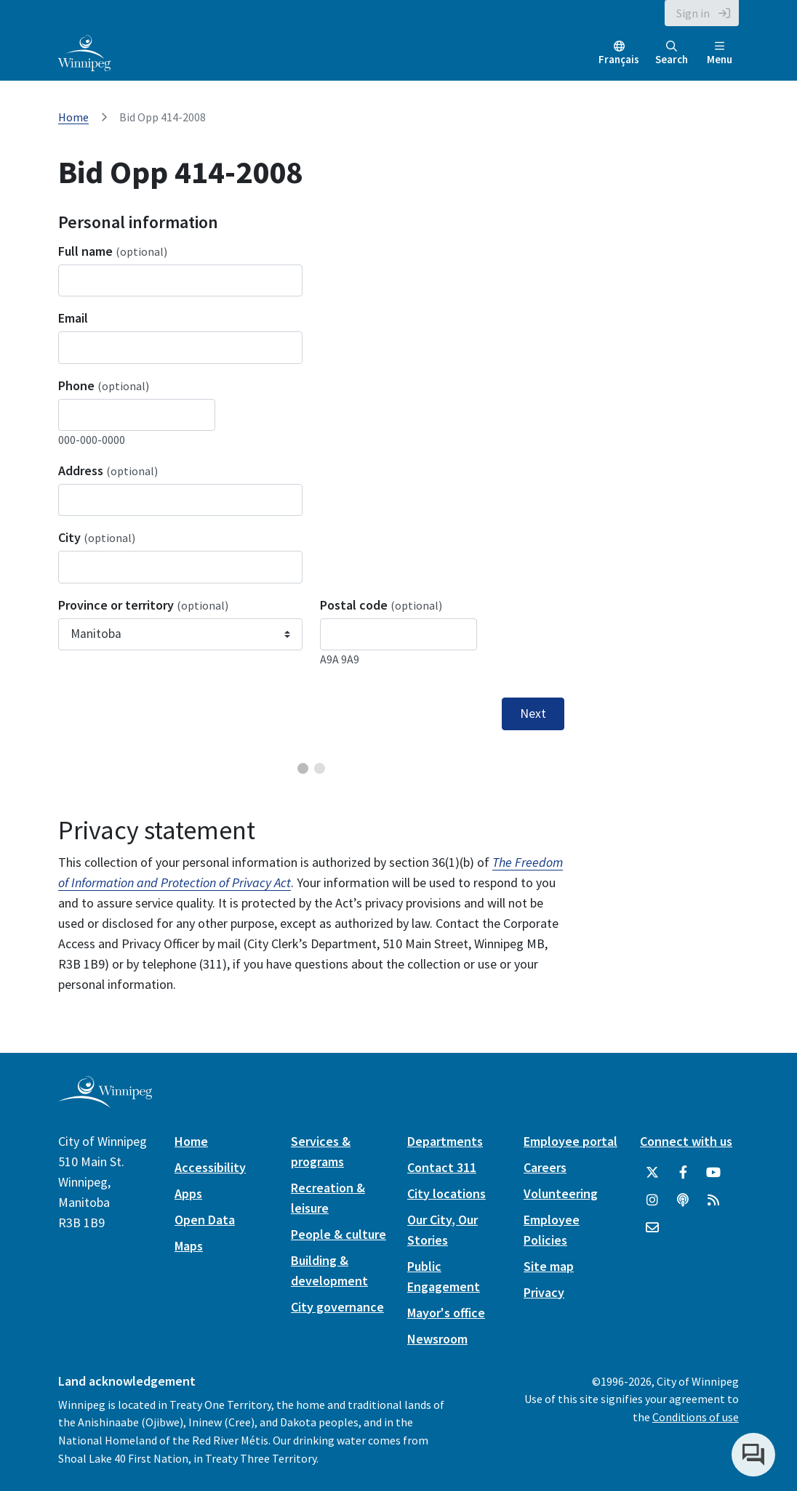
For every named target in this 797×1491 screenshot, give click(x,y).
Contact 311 (441, 1167)
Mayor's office (446, 1312)
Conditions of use (695, 1417)
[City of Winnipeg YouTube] (713, 1172)
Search (671, 53)
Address (108, 470)
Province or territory (143, 605)
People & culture (338, 1234)
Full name (112, 251)
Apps (188, 1193)
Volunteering (561, 1193)
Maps (189, 1245)
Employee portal (570, 1141)
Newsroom (437, 1338)
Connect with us (686, 1141)
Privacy (544, 1292)
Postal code (381, 605)
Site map (549, 1266)
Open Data (205, 1219)
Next (533, 714)
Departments (445, 1141)
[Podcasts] (682, 1200)
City (96, 537)
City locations (446, 1193)
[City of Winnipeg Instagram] (652, 1200)
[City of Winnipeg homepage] (105, 1102)
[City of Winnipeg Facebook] (682, 1172)
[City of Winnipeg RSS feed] (713, 1200)
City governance (337, 1306)
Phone (103, 385)
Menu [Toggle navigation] (719, 53)
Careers (545, 1167)
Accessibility (210, 1167)
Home (73, 117)
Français (618, 59)
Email (73, 318)
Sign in (693, 13)
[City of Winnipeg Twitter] (652, 1172)
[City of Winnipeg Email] (652, 1228)
